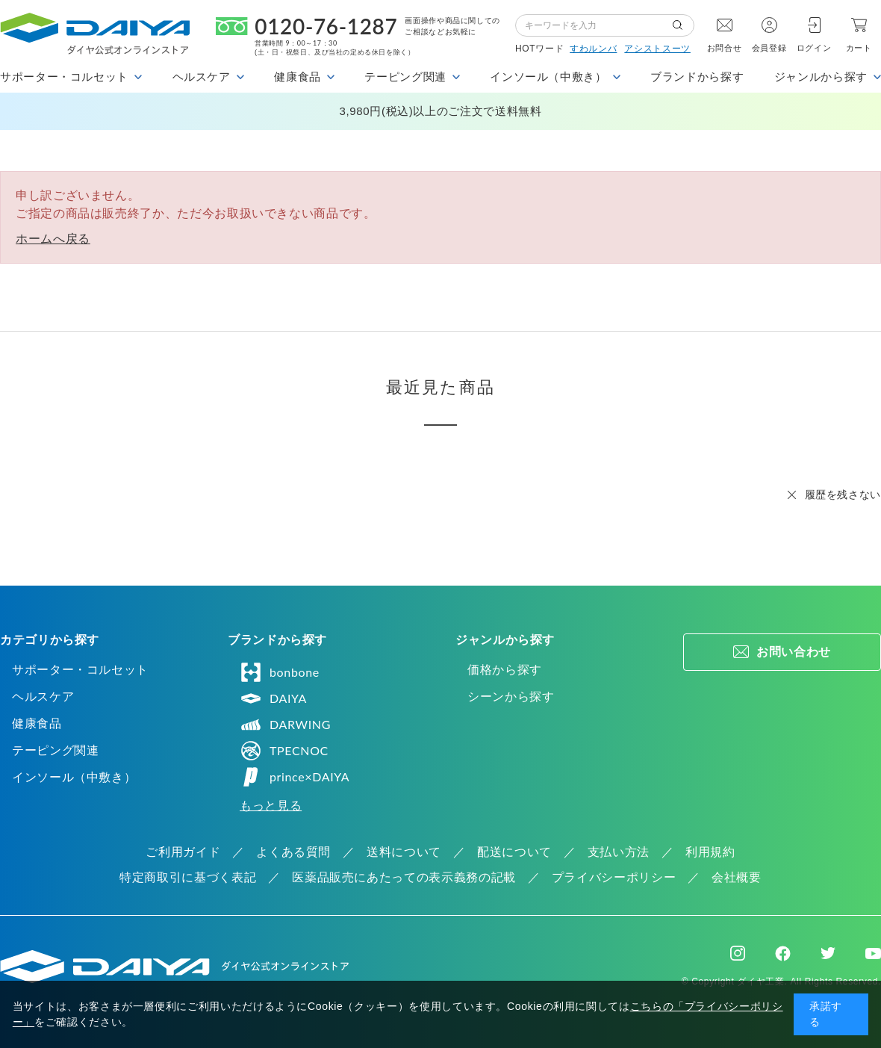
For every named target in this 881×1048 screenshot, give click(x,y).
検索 (683, 25)
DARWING (285, 724)
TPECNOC (284, 751)
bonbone (280, 672)
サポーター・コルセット (80, 669)
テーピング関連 (55, 750)
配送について (514, 852)
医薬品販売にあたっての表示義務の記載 (404, 877)
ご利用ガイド (183, 852)
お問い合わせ (793, 651)
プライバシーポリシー (614, 877)
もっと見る (271, 805)
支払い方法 (619, 852)
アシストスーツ (657, 48)
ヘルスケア (43, 696)
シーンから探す (510, 696)
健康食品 (37, 723)
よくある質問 (293, 852)
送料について (404, 852)
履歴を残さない (843, 494)
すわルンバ (593, 48)
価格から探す (504, 669)
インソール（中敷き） (74, 777)
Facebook (783, 953)
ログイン (814, 47)
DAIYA (273, 698)
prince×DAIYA (294, 777)
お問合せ (724, 47)
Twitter (828, 953)
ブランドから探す (697, 76)
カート (859, 47)
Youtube (873, 953)
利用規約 (710, 852)
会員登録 (769, 47)
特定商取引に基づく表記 (187, 877)
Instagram (737, 953)
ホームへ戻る (53, 238)
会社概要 (737, 877)
